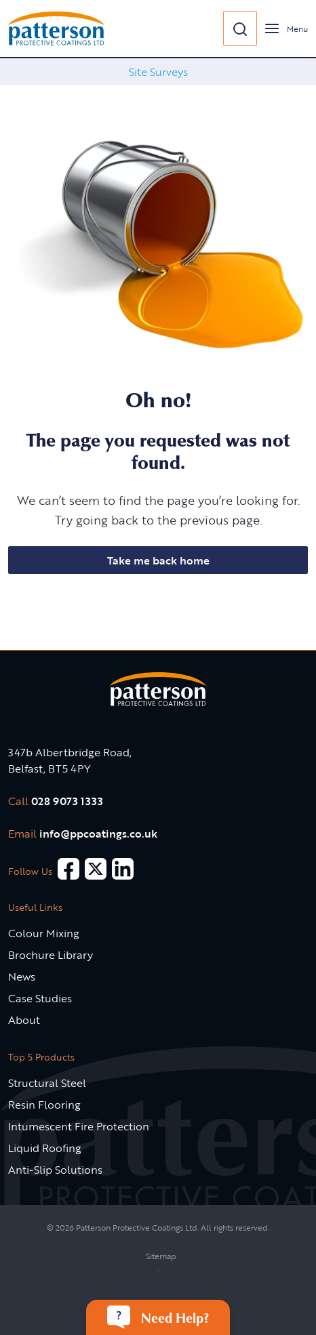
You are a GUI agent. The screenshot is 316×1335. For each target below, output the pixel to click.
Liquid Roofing (44, 1148)
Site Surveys (158, 72)
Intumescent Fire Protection (78, 1126)
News (21, 976)
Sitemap (161, 1256)
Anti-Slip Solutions (55, 1170)
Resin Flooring (44, 1104)
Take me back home (158, 560)
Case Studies (40, 998)
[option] (158, 72)
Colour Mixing (43, 933)
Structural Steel (47, 1083)
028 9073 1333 (67, 801)
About (24, 1020)
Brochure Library (50, 955)
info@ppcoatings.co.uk (98, 833)
